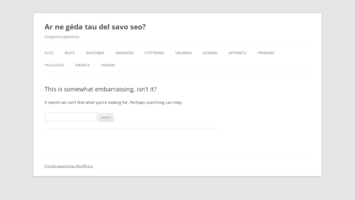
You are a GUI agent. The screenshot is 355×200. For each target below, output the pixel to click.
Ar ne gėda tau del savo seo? (95, 27)
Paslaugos (54, 65)
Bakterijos (95, 53)
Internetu (238, 53)
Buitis (70, 53)
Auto (49, 53)
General (210, 53)
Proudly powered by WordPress (69, 166)
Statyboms (154, 53)
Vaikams (108, 65)
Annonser (124, 53)
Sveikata (82, 65)
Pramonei (266, 53)
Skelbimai (183, 53)
